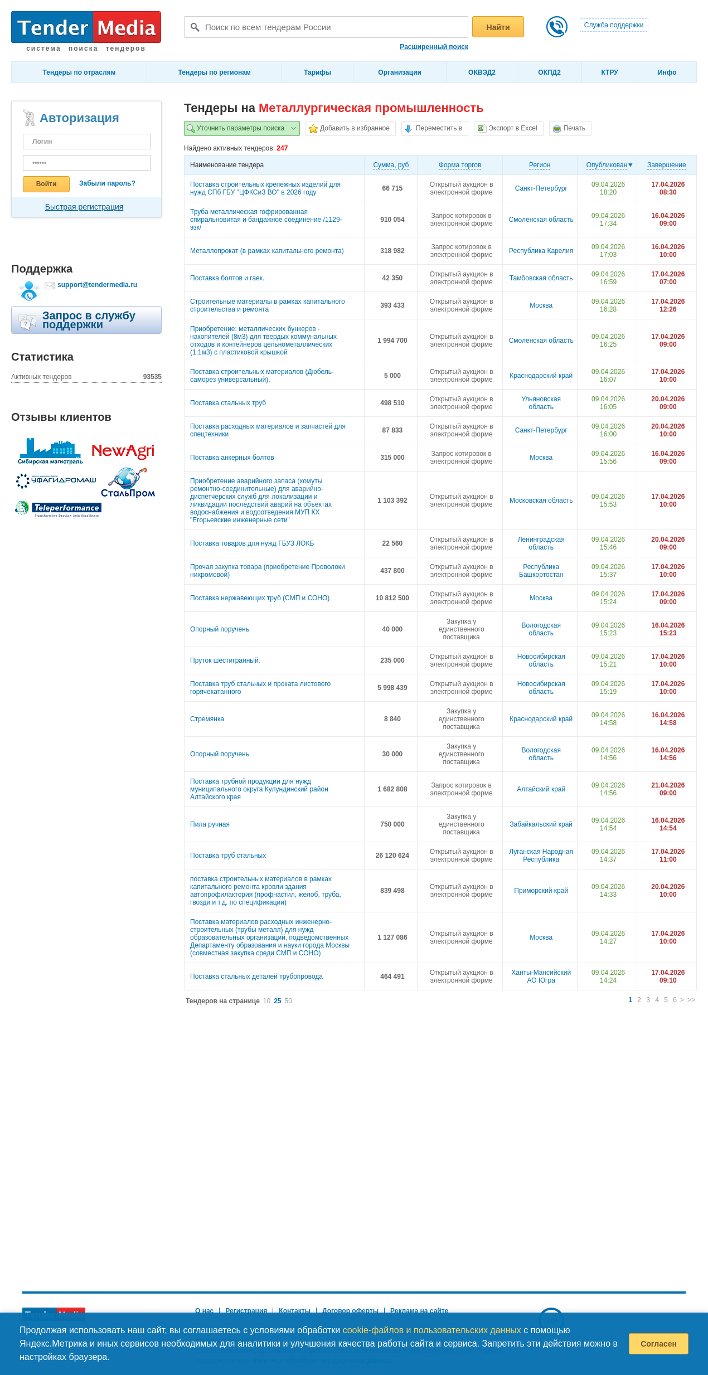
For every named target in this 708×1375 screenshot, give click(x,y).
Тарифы (317, 72)
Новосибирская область (541, 660)
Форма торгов (460, 165)
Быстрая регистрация (84, 206)
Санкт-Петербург (541, 188)
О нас (204, 1311)
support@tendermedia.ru (97, 285)
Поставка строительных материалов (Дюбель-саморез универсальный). (262, 375)
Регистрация (246, 1311)
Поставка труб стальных (228, 855)
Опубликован (607, 165)
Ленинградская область (541, 543)
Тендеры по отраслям (79, 72)
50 (288, 1001)
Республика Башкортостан (541, 571)
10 (266, 1001)
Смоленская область (541, 220)
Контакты (295, 1311)
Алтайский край (541, 789)
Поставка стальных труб (228, 403)
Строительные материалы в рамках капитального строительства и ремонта (267, 305)
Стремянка (207, 719)
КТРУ (609, 72)
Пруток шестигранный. (225, 660)
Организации (399, 72)
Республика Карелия (541, 251)
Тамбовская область (541, 278)
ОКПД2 (549, 72)
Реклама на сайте (419, 1311)
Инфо (667, 72)
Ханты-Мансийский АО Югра (541, 976)
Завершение (666, 165)
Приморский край (541, 891)
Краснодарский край (541, 376)
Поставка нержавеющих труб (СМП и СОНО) (259, 598)
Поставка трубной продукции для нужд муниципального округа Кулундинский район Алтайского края (259, 789)
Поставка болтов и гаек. (227, 278)
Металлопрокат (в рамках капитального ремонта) (267, 251)
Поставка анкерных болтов (232, 457)
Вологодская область (540, 629)
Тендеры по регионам (214, 72)
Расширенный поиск (434, 47)
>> (691, 1000)
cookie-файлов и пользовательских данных (432, 1330)
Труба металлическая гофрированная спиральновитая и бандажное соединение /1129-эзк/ (266, 219)
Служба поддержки (614, 25)
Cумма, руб (391, 165)
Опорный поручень (219, 629)
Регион (540, 165)
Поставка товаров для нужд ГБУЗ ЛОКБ (252, 543)
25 (277, 1001)
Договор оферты (350, 1311)
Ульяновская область (541, 403)
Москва (541, 305)
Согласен (659, 1343)
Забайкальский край (541, 824)
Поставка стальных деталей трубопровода (256, 976)
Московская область (541, 500)
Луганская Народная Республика (541, 855)
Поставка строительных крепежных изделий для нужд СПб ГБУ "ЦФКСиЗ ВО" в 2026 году (265, 188)
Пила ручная (210, 824)
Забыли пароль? (107, 183)
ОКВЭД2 (482, 72)
